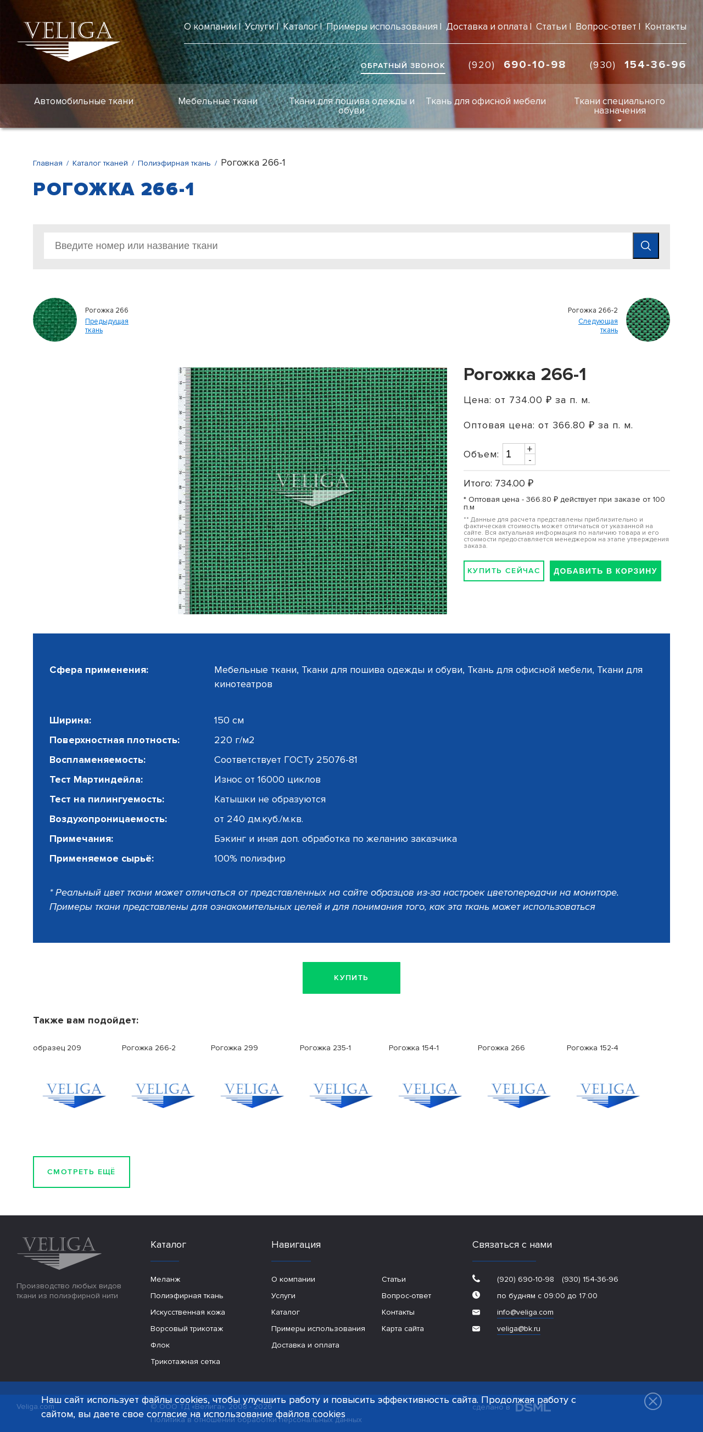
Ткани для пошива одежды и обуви (352, 105)
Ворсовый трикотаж (186, 1328)
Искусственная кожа (187, 1312)
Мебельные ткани (218, 101)
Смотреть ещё (81, 1171)
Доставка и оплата (487, 26)
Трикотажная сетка (185, 1361)
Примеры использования (382, 26)
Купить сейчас (503, 570)
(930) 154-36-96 (589, 1279)
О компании (210, 26)
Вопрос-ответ (606, 26)
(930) (638, 64)
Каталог (300, 26)
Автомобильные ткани (83, 101)
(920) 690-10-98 (525, 1279)
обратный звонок (403, 65)
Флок (160, 1345)
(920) (517, 64)
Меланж (165, 1279)
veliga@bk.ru (518, 1328)
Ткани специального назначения (619, 105)
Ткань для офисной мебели (486, 101)
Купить (351, 977)
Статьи (551, 26)
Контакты (666, 26)
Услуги (259, 26)
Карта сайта (403, 1328)
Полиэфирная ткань (187, 1295)
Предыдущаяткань (107, 326)
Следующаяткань (598, 326)
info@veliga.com (525, 1312)
